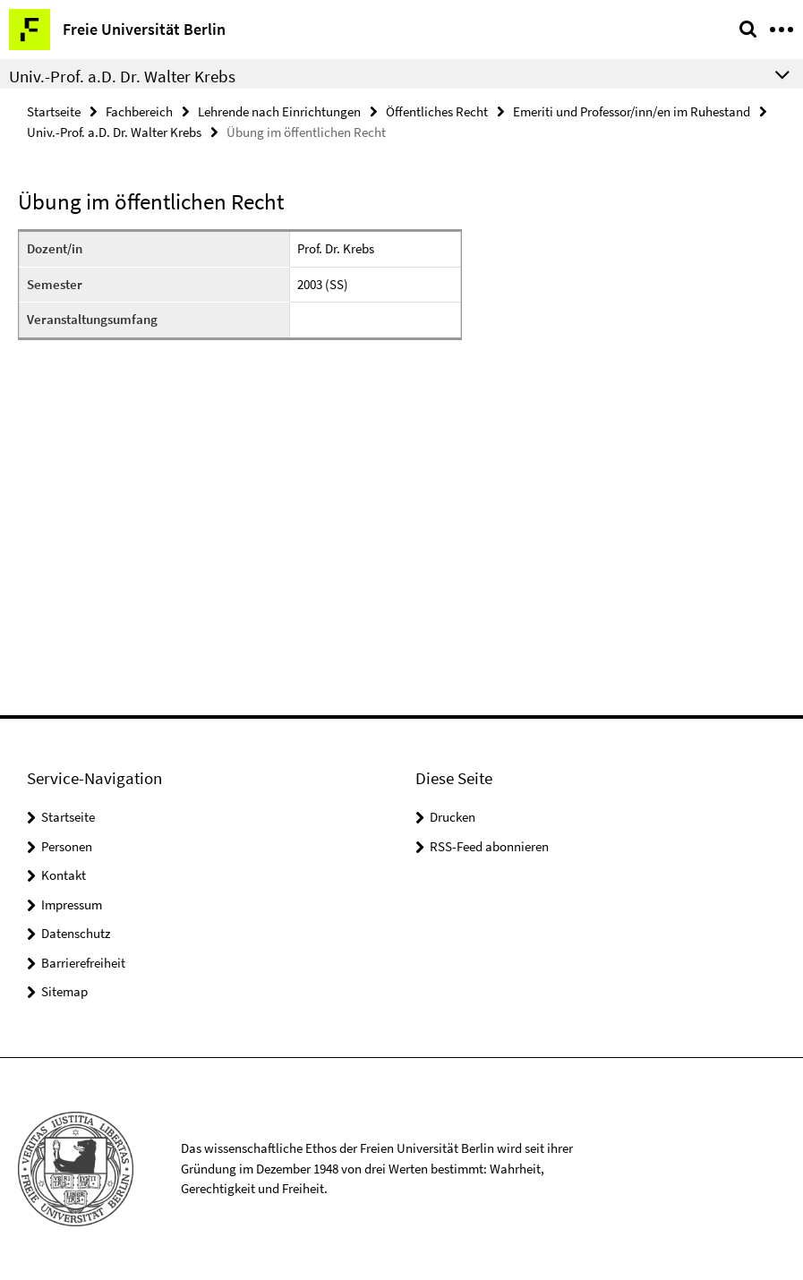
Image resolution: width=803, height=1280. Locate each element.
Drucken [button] (452, 816)
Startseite (54, 111)
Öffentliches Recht (437, 111)
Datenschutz (75, 933)
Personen (66, 846)
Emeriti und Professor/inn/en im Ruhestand (631, 111)
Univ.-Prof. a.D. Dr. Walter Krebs (114, 132)
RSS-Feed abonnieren (489, 846)
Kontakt (63, 874)
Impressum (71, 904)
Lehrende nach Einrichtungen (279, 111)
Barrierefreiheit (83, 962)
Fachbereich (139, 111)
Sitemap (64, 991)
